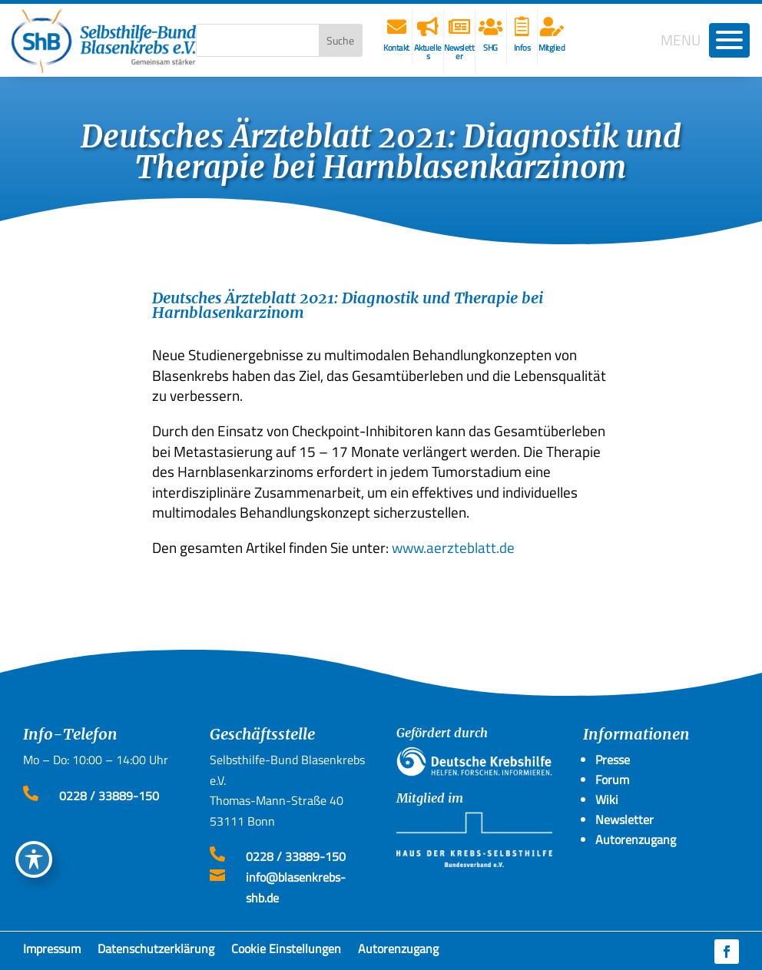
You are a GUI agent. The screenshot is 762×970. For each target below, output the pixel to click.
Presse (612, 759)
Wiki (606, 799)
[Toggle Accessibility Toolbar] (33, 859)
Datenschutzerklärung (156, 951)
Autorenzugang (398, 951)
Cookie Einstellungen (286, 951)
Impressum (52, 951)
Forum (612, 779)
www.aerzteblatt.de (453, 547)
